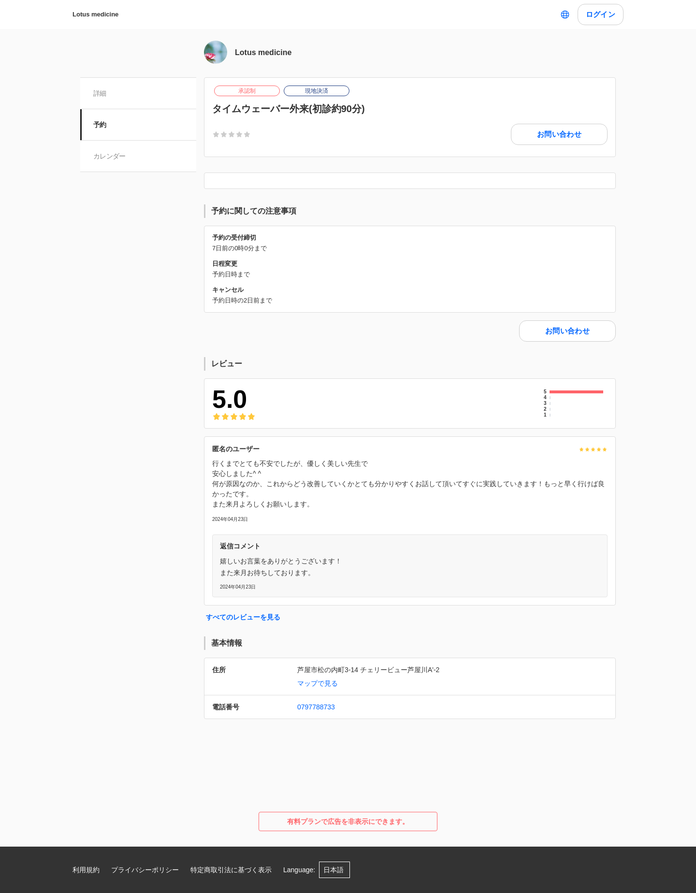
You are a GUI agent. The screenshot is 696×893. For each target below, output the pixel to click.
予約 (100, 125)
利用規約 (86, 870)
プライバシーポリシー (145, 870)
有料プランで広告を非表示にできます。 (348, 821)
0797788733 (316, 707)
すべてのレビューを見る (243, 617)
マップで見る (317, 683)
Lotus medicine (95, 14)
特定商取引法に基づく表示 (231, 870)
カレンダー (110, 156)
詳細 (100, 93)
